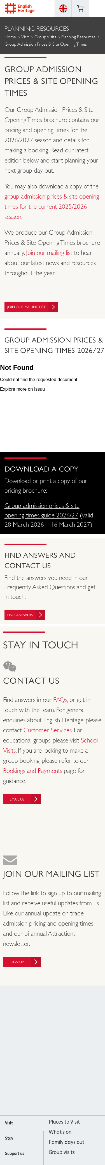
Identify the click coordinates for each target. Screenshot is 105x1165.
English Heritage (19, 8)
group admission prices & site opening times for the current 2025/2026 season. (51, 206)
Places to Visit (64, 1122)
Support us (14, 1153)
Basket (80, 8)
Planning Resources (78, 36)
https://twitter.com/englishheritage (75, 1050)
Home (10, 36)
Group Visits (45, 36)
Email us (25, 799)
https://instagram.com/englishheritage (45, 1050)
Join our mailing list (49, 252)
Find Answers (26, 615)
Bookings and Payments (32, 770)
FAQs (60, 699)
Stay (9, 1138)
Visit (25, 36)
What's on (60, 1132)
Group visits (62, 1152)
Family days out (66, 1142)
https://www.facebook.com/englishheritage (30, 1050)
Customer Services (48, 730)
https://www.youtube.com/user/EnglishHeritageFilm (60, 1050)
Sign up (26, 962)
